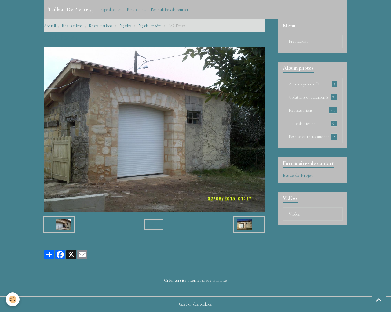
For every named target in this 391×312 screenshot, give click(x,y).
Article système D (313, 84)
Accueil (50, 25)
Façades (125, 25)
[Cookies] (13, 299)
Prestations (136, 9)
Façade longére (149, 25)
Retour (154, 224)
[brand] (71, 9)
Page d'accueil (111, 9)
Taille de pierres (313, 123)
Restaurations (101, 25)
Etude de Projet (298, 175)
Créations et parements (313, 97)
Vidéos (294, 214)
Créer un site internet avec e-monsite (195, 280)
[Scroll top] (378, 299)
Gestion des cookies (195, 304)
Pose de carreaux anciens (313, 136)
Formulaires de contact (169, 9)
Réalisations (72, 25)
